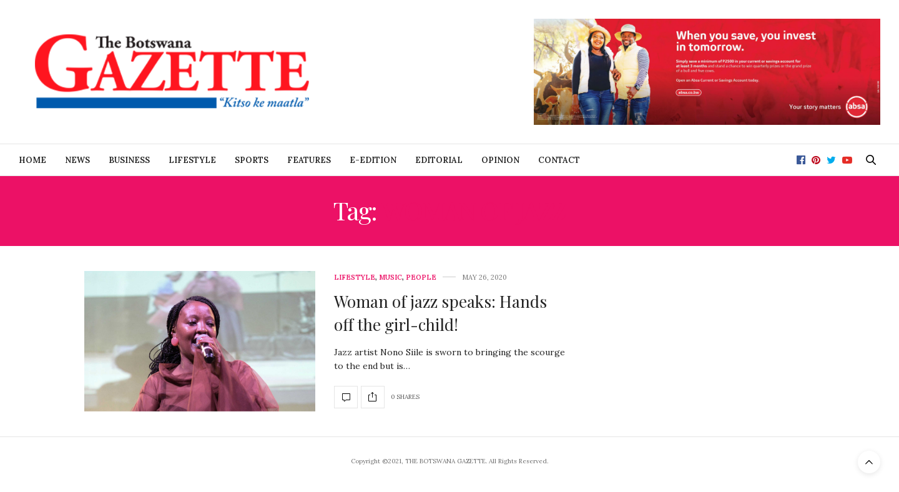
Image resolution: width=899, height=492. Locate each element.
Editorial (439, 160)
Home (32, 160)
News (77, 160)
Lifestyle (192, 160)
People (421, 277)
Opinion (500, 160)
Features (309, 160)
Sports (251, 160)
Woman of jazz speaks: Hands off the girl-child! (440, 312)
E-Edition (373, 160)
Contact (559, 160)
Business (129, 160)
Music (390, 277)
